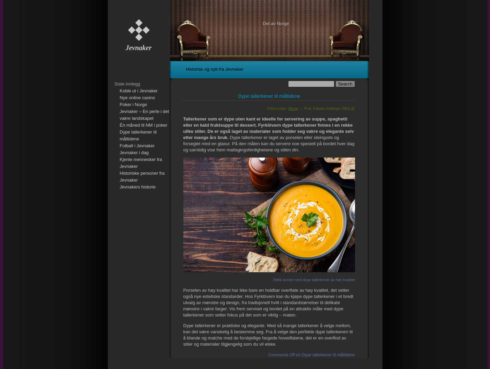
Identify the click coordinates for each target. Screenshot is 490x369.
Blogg (293, 108)
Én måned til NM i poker (144, 125)
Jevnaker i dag (134, 152)
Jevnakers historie (138, 186)
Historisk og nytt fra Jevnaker (215, 69)
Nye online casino (137, 97)
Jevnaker (139, 47)
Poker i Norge (133, 104)
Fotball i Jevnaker (137, 145)
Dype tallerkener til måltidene (269, 96)
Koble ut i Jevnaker (139, 90)
